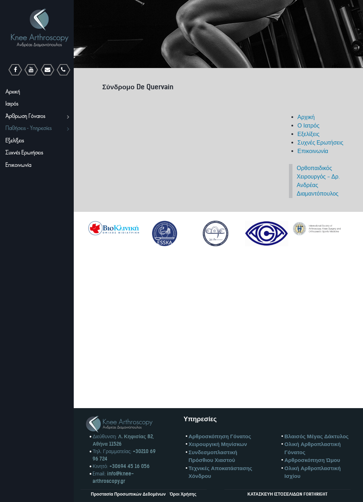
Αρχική (306, 117)
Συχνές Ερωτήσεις (320, 142)
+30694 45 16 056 (129, 466)
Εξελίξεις (308, 134)
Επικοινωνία (312, 151)
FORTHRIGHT (315, 494)
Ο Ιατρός (308, 125)
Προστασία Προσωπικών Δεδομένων (128, 494)
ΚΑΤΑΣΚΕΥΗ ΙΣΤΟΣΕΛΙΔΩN (274, 494)
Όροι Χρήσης (182, 494)
